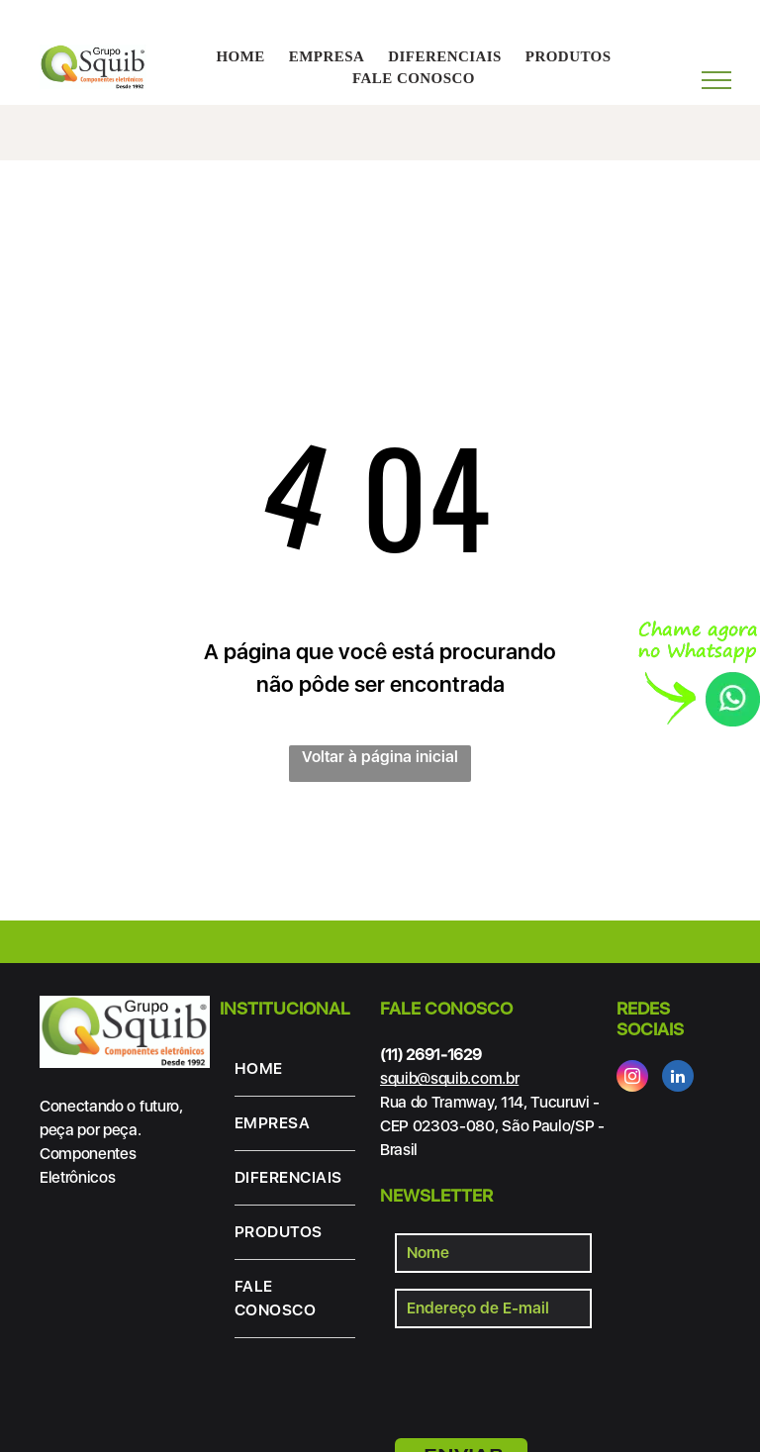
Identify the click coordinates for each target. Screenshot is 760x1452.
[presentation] (545, 1379)
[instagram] (632, 1078)
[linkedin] (678, 1078)
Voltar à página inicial (380, 756)
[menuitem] (240, 57)
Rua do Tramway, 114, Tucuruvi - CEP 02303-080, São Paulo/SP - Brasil (492, 1126)
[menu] (716, 80)
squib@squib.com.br (449, 1078)
